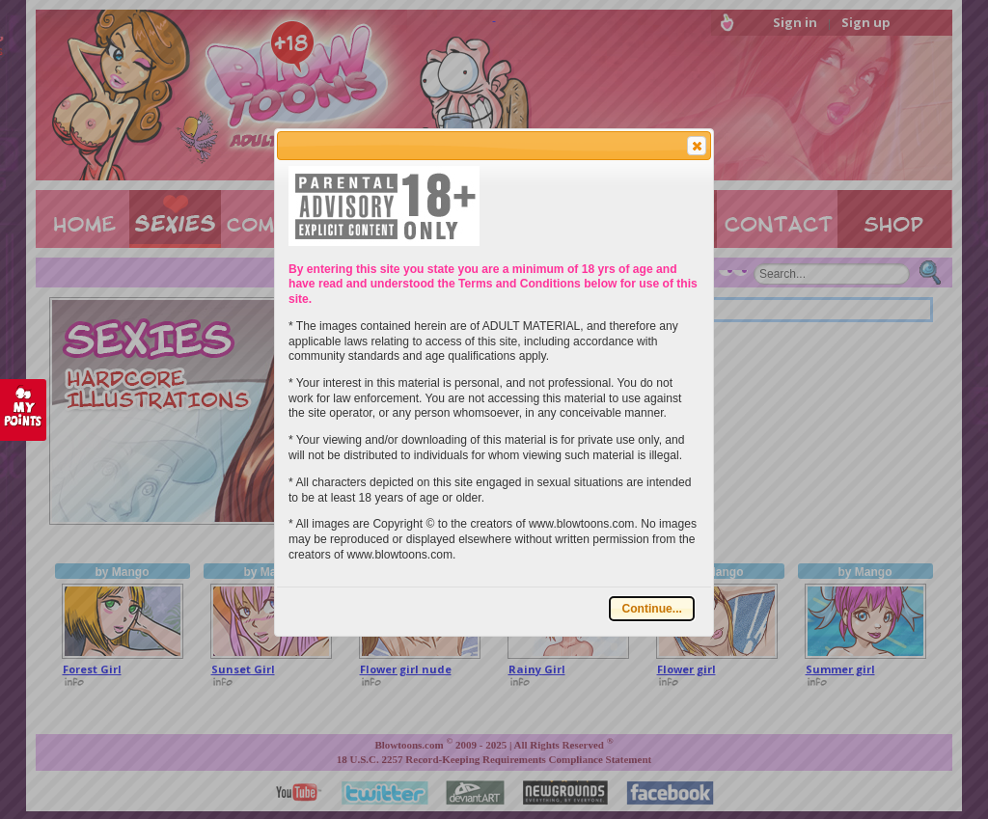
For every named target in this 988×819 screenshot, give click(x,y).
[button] (696, 145)
